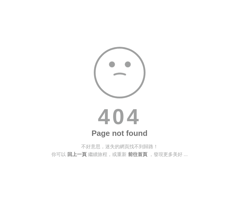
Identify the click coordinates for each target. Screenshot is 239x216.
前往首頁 (137, 154)
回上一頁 (77, 154)
